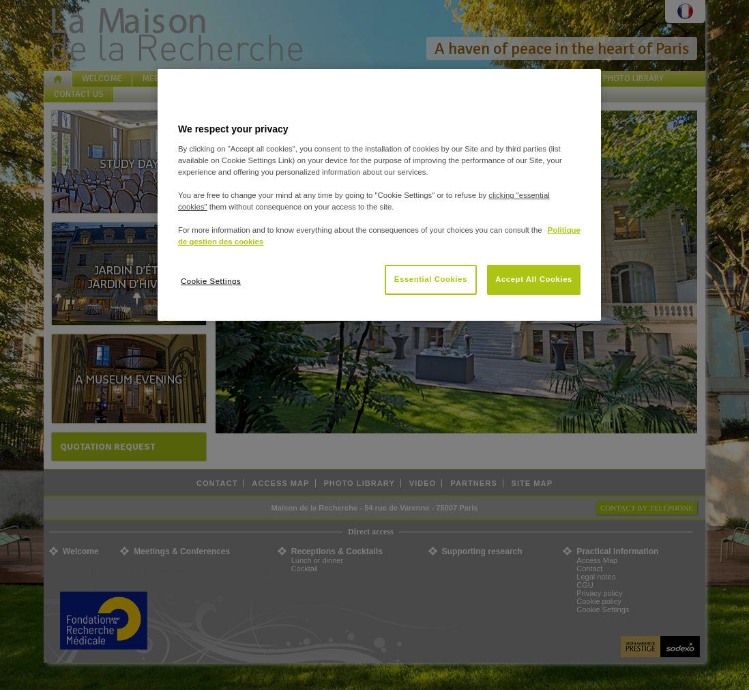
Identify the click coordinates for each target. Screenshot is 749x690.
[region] (379, 195)
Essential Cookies (430, 279)
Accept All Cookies (533, 279)
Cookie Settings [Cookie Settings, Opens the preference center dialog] (211, 281)
